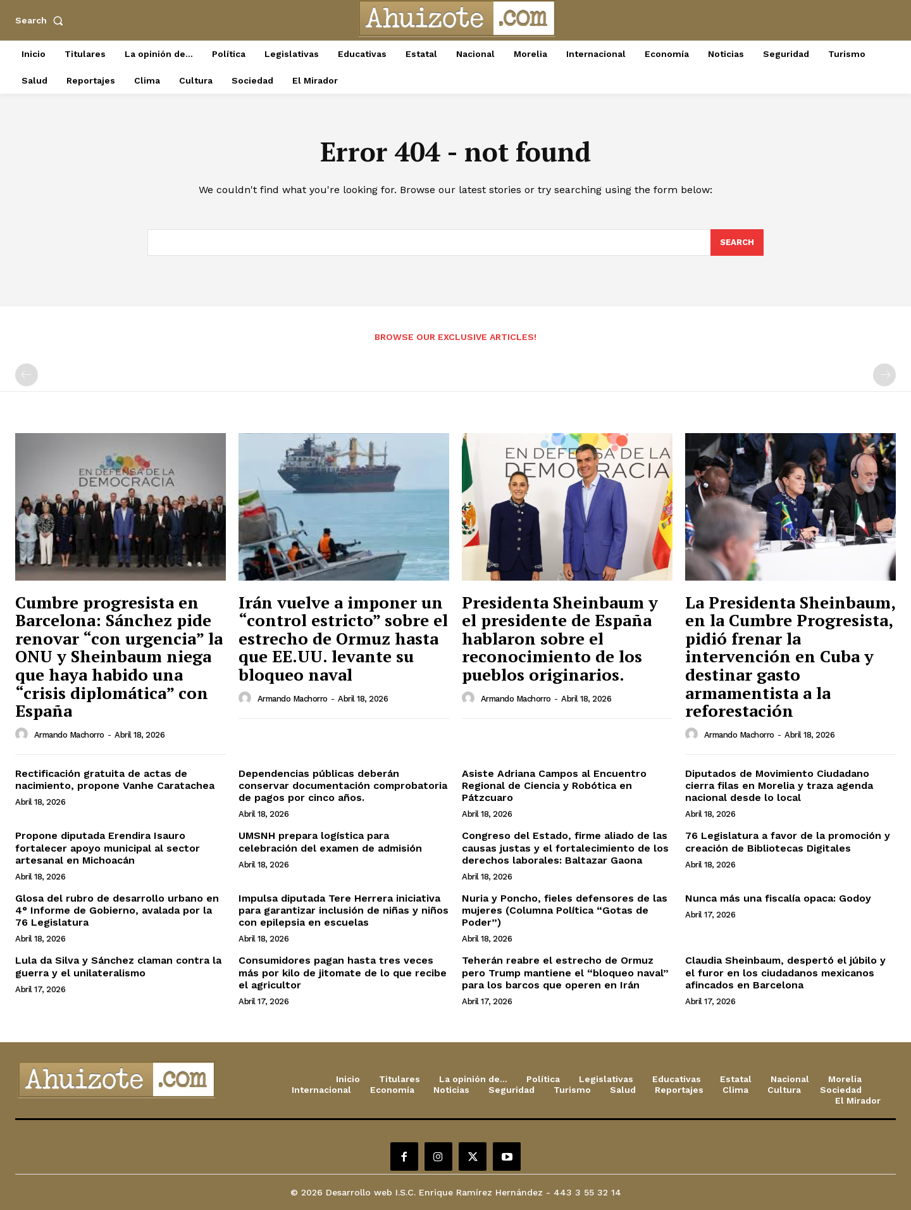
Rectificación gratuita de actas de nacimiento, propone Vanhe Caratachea (114, 779)
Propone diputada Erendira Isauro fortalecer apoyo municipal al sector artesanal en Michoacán (107, 847)
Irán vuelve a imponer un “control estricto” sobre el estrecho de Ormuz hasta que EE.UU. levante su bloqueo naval (343, 638)
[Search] (737, 242)
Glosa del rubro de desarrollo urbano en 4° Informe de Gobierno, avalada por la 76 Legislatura (117, 910)
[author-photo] (23, 734)
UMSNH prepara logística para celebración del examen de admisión (330, 841)
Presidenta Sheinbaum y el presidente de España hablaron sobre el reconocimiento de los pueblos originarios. (560, 638)
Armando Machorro (69, 735)
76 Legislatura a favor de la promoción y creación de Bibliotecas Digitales (787, 841)
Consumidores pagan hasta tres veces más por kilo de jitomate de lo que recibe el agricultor (343, 972)
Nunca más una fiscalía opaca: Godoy (778, 898)
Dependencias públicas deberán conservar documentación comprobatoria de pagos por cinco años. (343, 785)
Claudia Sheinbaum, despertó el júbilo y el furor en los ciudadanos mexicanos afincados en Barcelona (785, 972)
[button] (41, 20)
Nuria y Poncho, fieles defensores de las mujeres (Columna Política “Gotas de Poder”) (564, 910)
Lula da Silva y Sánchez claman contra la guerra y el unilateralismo (118, 966)
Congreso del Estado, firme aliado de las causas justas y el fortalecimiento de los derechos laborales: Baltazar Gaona (565, 847)
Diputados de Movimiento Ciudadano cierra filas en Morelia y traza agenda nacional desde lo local (779, 785)
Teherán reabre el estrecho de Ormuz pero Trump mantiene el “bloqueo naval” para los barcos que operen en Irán (565, 972)
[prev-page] (26, 374)
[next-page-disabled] (884, 374)
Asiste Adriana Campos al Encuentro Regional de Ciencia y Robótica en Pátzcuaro (554, 785)
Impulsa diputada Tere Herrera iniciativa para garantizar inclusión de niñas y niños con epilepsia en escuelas (344, 910)
